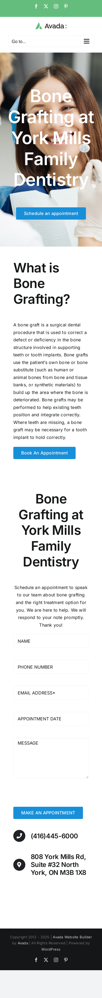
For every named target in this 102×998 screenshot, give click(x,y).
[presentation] (54, 796)
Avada (23, 943)
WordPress (50, 949)
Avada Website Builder (72, 937)
